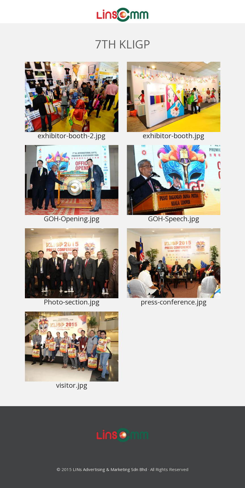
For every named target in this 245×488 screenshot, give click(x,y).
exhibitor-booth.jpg (173, 135)
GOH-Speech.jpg (173, 218)
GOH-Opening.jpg (71, 218)
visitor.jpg (71, 385)
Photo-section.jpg (71, 301)
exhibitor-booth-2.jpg (71, 135)
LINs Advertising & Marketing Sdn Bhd (110, 469)
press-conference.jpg (173, 301)
